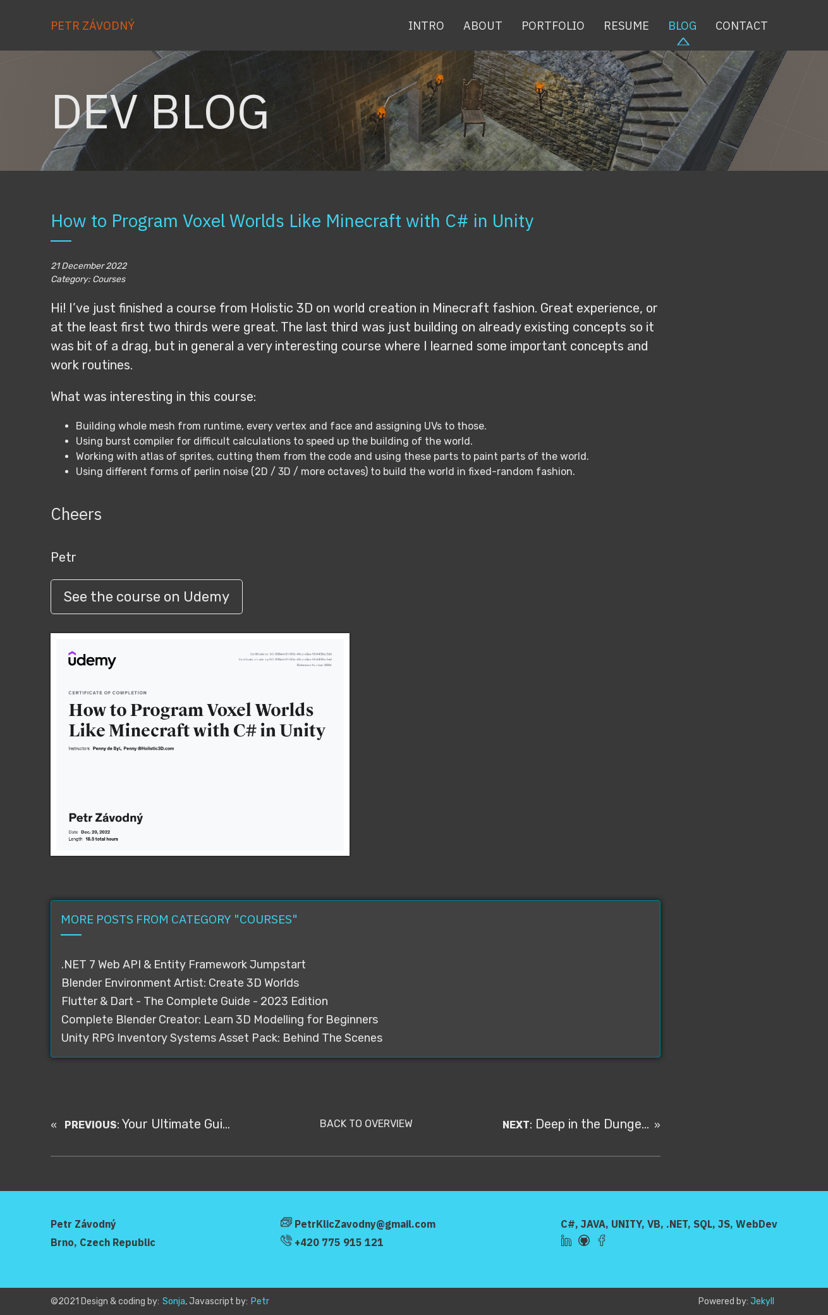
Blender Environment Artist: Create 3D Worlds (180, 983)
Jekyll (762, 1301)
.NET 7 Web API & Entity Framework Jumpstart (183, 965)
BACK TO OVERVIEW (366, 1124)
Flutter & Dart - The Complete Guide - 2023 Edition (194, 1001)
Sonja (173, 1301)
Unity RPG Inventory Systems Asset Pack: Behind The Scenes (221, 1038)
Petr (260, 1301)
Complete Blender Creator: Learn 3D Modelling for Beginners (219, 1020)
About (482, 25)
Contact (741, 25)
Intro (426, 25)
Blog (682, 25)
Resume (626, 25)
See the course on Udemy (146, 596)
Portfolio (553, 25)
